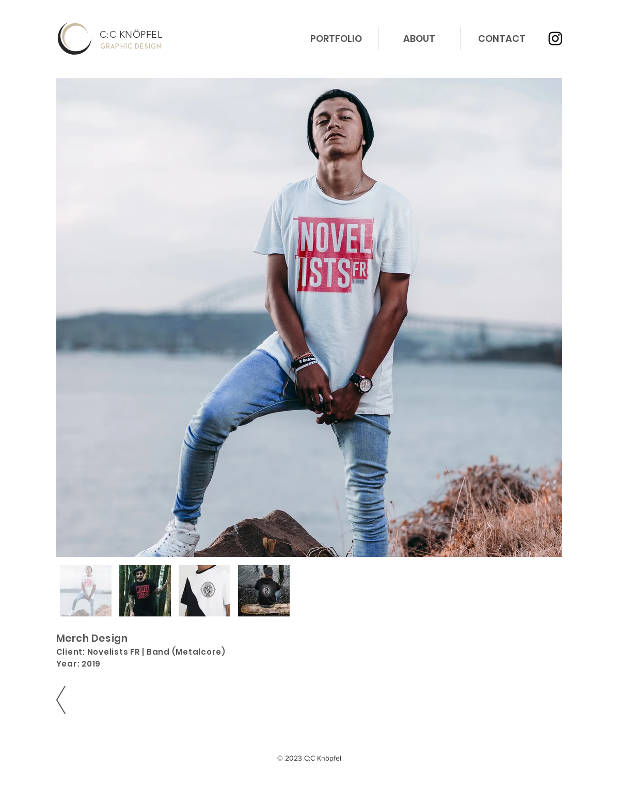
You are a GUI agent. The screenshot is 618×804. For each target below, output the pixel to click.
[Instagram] (555, 38)
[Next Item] (548, 317)
